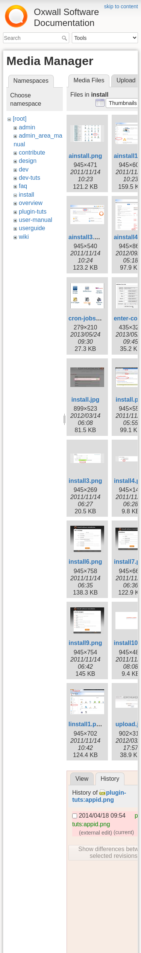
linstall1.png (85, 724)
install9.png (85, 643)
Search (65, 38)
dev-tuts (29, 178)
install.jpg (85, 399)
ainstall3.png (86, 237)
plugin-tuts (33, 211)
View (82, 778)
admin (27, 127)
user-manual (35, 220)
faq (23, 186)
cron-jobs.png (88, 318)
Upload (126, 80)
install (26, 194)
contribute (32, 152)
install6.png (85, 561)
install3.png (85, 481)
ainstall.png (85, 156)
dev (24, 169)
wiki (24, 237)
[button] (123, 103)
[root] (19, 118)
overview (30, 203)
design (27, 161)
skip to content (121, 6)
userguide (32, 228)
